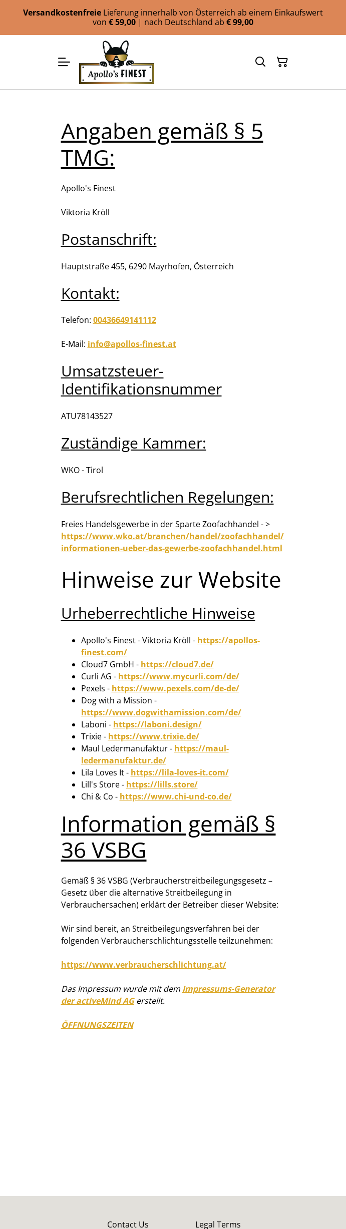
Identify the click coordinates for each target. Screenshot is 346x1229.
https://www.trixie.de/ (153, 736)
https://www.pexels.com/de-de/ (175, 688)
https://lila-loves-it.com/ (180, 772)
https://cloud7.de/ (177, 664)
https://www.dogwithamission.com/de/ (161, 712)
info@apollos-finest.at (132, 343)
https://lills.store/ (162, 784)
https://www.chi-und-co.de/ (176, 796)
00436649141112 (124, 319)
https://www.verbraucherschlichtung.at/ (143, 964)
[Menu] (64, 62)
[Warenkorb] (282, 62)
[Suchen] (260, 62)
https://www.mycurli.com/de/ (178, 676)
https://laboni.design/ (157, 724)
